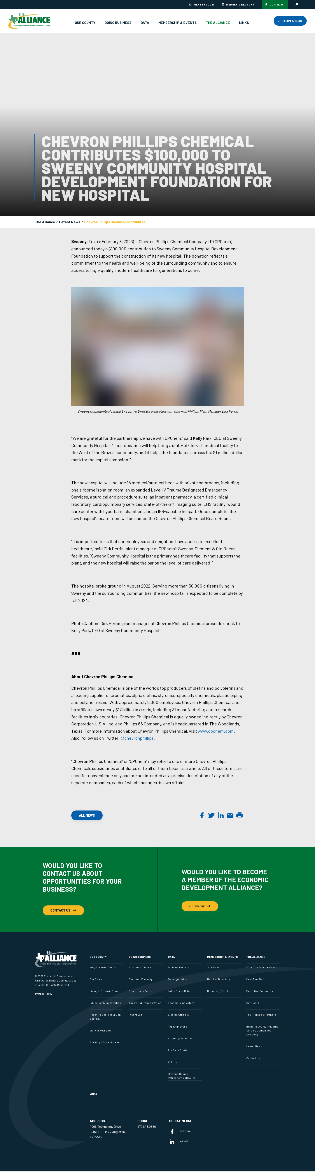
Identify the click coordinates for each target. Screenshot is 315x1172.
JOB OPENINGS (290, 21)
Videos (172, 1063)
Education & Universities (105, 1003)
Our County (85, 22)
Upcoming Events (218, 992)
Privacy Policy (43, 994)
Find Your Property (140, 980)
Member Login (204, 4)
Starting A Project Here (104, 1043)
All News (87, 816)
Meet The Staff (255, 980)
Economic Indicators (181, 1003)
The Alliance (218, 22)
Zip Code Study (177, 1051)
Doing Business (118, 22)
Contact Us (63, 910)
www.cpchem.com (216, 732)
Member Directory (240, 4)
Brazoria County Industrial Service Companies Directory (262, 1031)
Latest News (69, 222)
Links (244, 22)
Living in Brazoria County (105, 992)
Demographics (177, 980)
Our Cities (96, 980)
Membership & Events (177, 22)
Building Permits (178, 968)
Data (145, 22)
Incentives (135, 1015)
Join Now (276, 4)
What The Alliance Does (261, 968)
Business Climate (140, 968)
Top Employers (177, 1027)
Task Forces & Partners (261, 1015)
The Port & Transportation (145, 1003)
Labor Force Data (179, 992)
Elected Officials (178, 1015)
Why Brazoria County (103, 968)
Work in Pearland (100, 1031)
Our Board (252, 1003)
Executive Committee (260, 992)
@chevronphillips (137, 739)
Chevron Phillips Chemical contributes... (116, 222)
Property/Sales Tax (180, 1039)
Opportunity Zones (141, 992)
